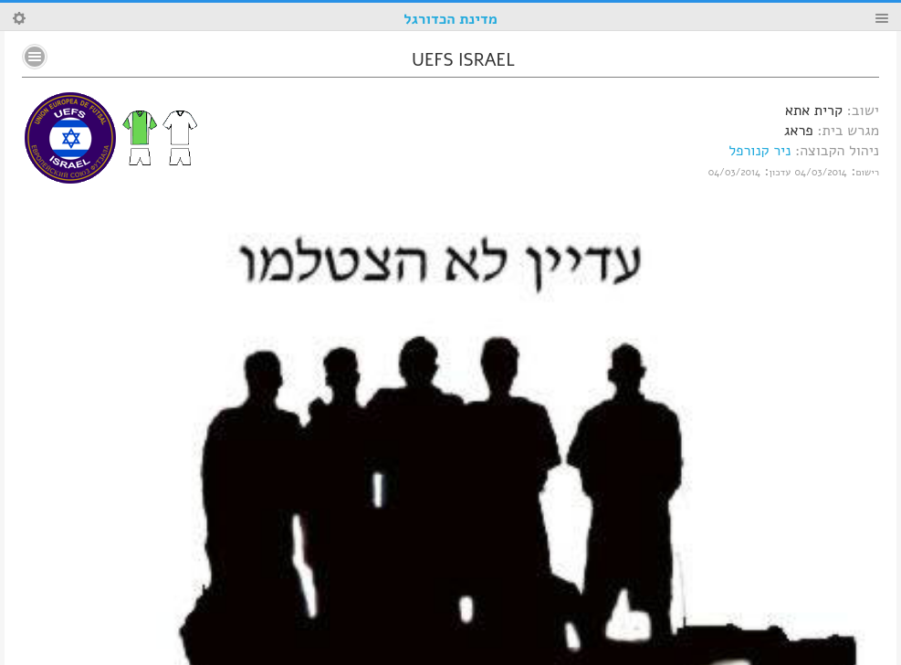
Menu (881, 18)
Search (19, 18)
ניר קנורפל (759, 151)
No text (34, 56)
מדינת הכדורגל (450, 19)
